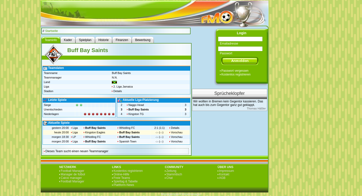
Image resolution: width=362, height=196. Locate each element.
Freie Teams (122, 178)
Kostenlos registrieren (236, 74)
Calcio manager (71, 178)
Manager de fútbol (73, 174)
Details (117, 91)
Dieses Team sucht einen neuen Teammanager (77, 151)
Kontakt (224, 174)
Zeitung (171, 171)
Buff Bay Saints (138, 109)
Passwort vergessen (235, 70)
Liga (75, 127)
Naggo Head (136, 104)
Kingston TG (136, 113)
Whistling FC (127, 127)
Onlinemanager (190, 194)
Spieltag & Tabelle (126, 181)
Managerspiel (170, 194)
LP (74, 136)
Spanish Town (127, 141)
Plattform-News (124, 185)
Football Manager (72, 171)
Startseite (51, 31)
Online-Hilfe (121, 174)
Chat (169, 178)
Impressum (226, 171)
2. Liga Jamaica (123, 86)
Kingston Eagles (95, 132)
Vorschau (177, 132)
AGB (222, 178)
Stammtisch (174, 174)
